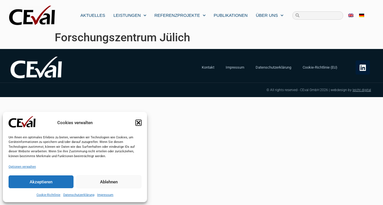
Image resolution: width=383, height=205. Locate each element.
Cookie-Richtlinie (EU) (320, 67)
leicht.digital (362, 90)
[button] (138, 123)
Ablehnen (109, 181)
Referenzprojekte (179, 15)
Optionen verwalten (22, 167)
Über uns (270, 15)
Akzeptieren (41, 181)
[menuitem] (350, 15)
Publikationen (231, 15)
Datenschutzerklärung (78, 195)
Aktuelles (92, 15)
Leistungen (129, 15)
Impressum (105, 195)
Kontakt (208, 67)
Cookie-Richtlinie (48, 195)
